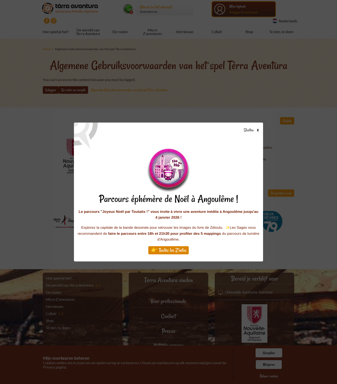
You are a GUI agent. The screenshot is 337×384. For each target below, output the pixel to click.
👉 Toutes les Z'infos (168, 250)
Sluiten (252, 130)
